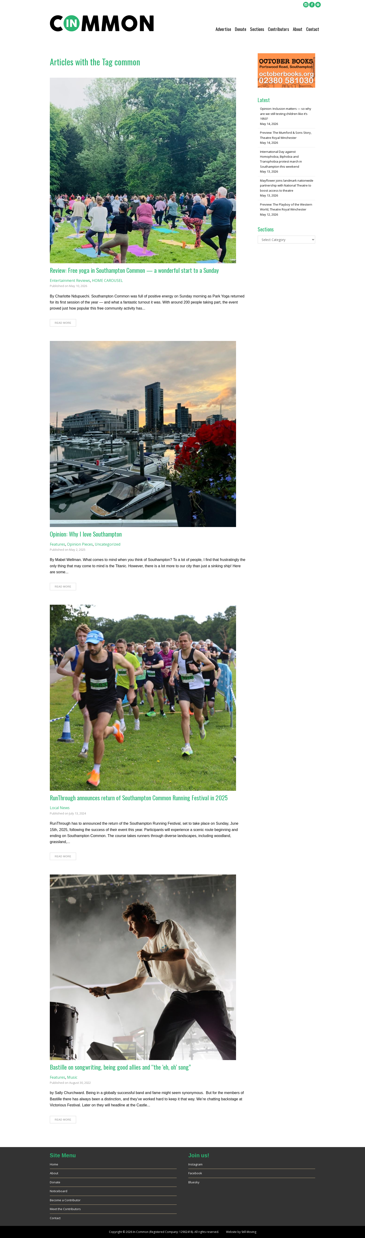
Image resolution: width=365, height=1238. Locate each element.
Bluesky (193, 1182)
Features (57, 544)
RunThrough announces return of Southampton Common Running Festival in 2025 (139, 797)
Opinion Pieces (80, 544)
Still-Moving (248, 1232)
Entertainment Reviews (70, 280)
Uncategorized (107, 544)
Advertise (223, 29)
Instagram (195, 1164)
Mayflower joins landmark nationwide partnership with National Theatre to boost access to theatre (286, 185)
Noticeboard (58, 1191)
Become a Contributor (65, 1200)
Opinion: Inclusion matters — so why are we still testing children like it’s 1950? (285, 114)
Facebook (195, 1173)
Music (72, 1077)
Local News (60, 807)
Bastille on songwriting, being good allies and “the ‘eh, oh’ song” (120, 1066)
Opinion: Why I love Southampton (86, 533)
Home (54, 1164)
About (297, 29)
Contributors (278, 29)
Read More (63, 322)
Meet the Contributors (65, 1209)
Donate (240, 29)
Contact (312, 29)
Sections (257, 29)
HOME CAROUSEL (107, 280)
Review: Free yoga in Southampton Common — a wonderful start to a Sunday (134, 270)
